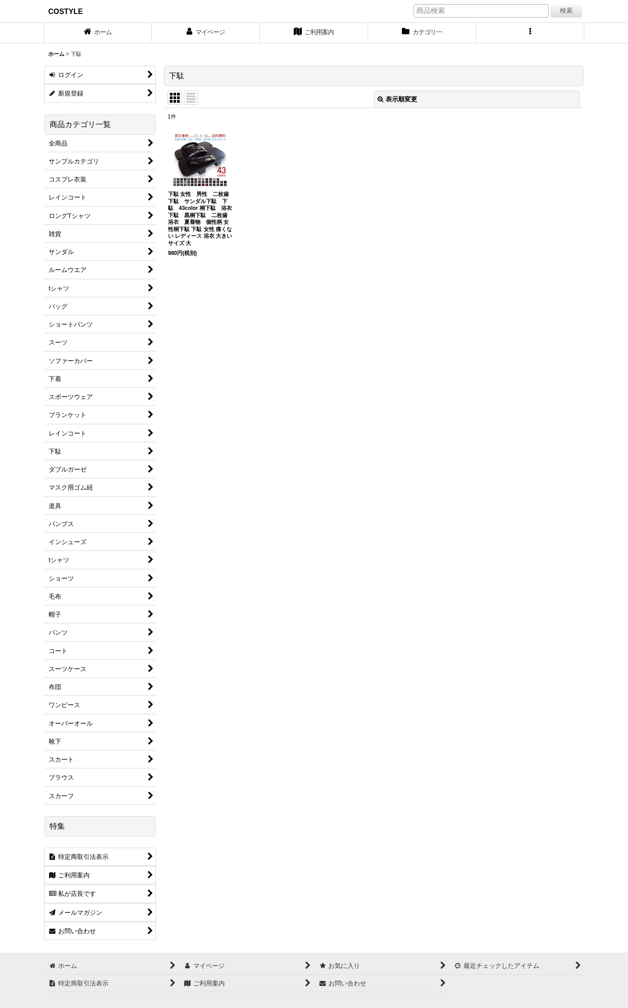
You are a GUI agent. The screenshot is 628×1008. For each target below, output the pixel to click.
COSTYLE (65, 11)
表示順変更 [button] (397, 99)
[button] (530, 33)
